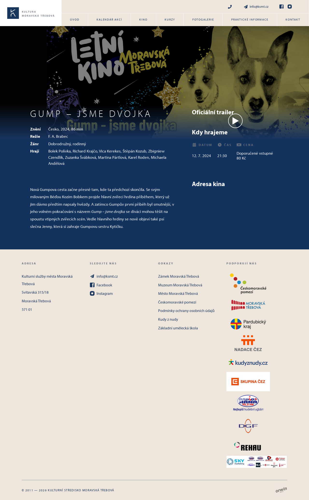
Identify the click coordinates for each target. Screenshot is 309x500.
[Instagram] (290, 6)
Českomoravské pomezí (177, 302)
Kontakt (293, 19)
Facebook (101, 285)
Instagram (101, 293)
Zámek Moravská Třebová (178, 276)
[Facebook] (281, 6)
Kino (143, 19)
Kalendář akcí (109, 19)
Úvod (74, 19)
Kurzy (170, 19)
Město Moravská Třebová (178, 293)
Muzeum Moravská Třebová (180, 285)
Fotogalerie (203, 19)
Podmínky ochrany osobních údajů (186, 310)
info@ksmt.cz (255, 6)
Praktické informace (249, 19)
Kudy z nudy (168, 319)
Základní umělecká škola (178, 328)
